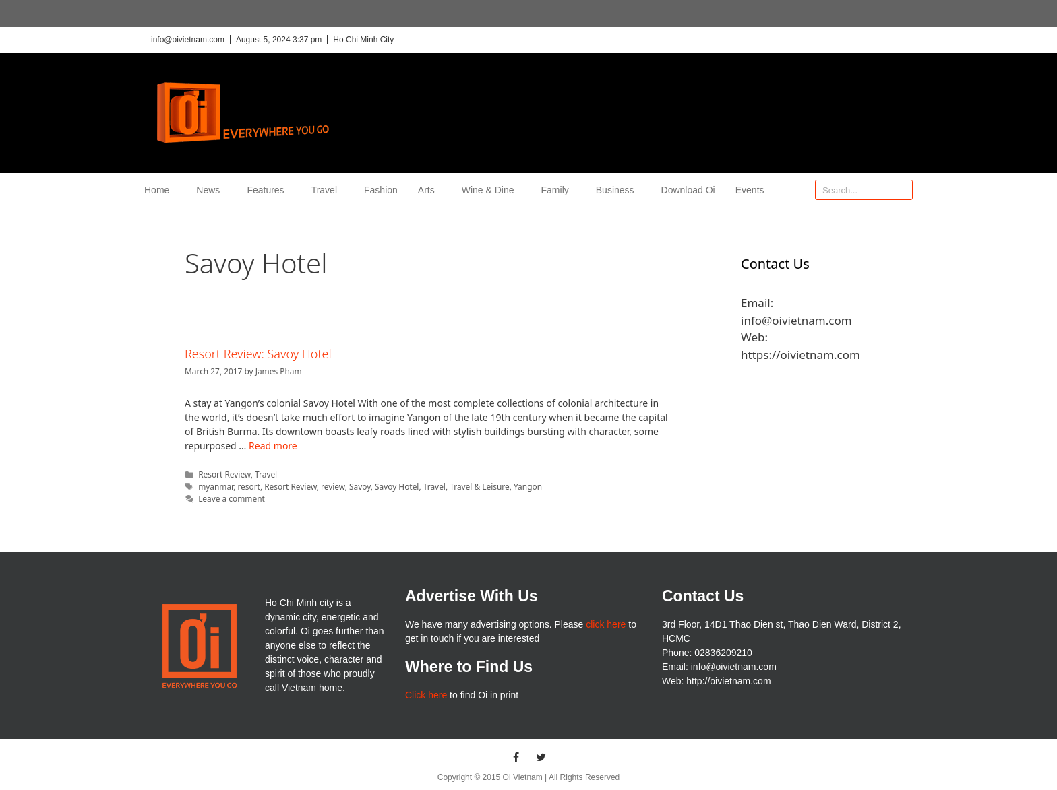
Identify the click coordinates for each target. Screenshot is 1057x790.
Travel (327, 190)
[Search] (902, 189)
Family (558, 190)
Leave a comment (231, 498)
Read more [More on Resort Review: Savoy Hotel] (273, 445)
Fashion (381, 190)
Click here (426, 695)
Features (269, 190)
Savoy (360, 486)
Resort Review (224, 474)
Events (749, 190)
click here (606, 624)
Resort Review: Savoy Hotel (258, 353)
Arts (430, 190)
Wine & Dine (491, 190)
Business (618, 190)
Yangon (528, 486)
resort (248, 486)
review (333, 486)
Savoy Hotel (397, 486)
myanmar (215, 486)
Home (160, 190)
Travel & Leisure (480, 486)
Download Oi (688, 190)
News (211, 190)
